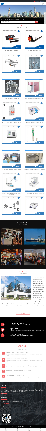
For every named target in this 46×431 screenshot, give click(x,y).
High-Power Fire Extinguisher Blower (34, 50)
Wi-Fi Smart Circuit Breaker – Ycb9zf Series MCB (11, 133)
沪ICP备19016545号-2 (32, 426)
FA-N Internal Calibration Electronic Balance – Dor (34, 204)
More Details (4, 393)
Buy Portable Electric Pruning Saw (11, 50)
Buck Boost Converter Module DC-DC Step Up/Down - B (34, 180)
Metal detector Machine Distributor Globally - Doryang (17, 376)
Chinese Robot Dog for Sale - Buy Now (11, 109)
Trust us (34, 256)
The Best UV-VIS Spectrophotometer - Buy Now (34, 133)
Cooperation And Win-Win (11, 256)
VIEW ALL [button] (23, 316)
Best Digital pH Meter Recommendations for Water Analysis (18, 381)
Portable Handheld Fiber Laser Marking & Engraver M (11, 180)
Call (17, 429)
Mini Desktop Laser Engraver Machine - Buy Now (34, 109)
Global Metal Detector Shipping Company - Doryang (17, 363)
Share (6, 429)
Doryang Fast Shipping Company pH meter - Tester (17, 369)
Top (40, 429)
